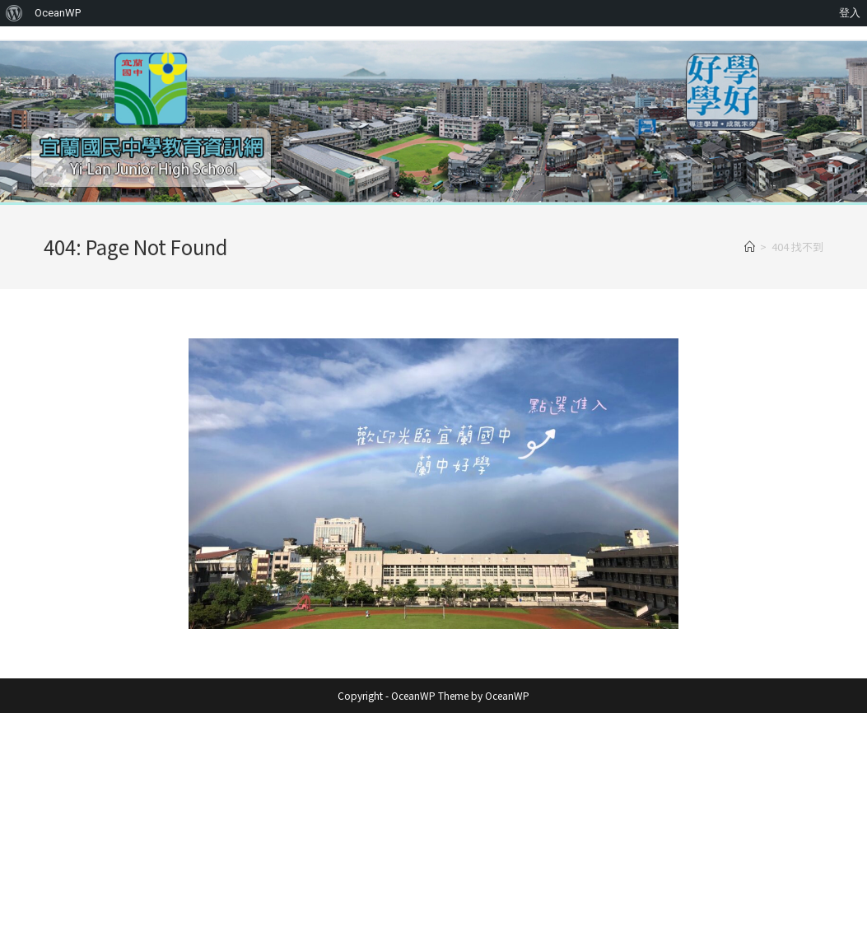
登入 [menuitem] (849, 13)
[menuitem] (14, 13)
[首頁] (749, 246)
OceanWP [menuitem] (58, 13)
